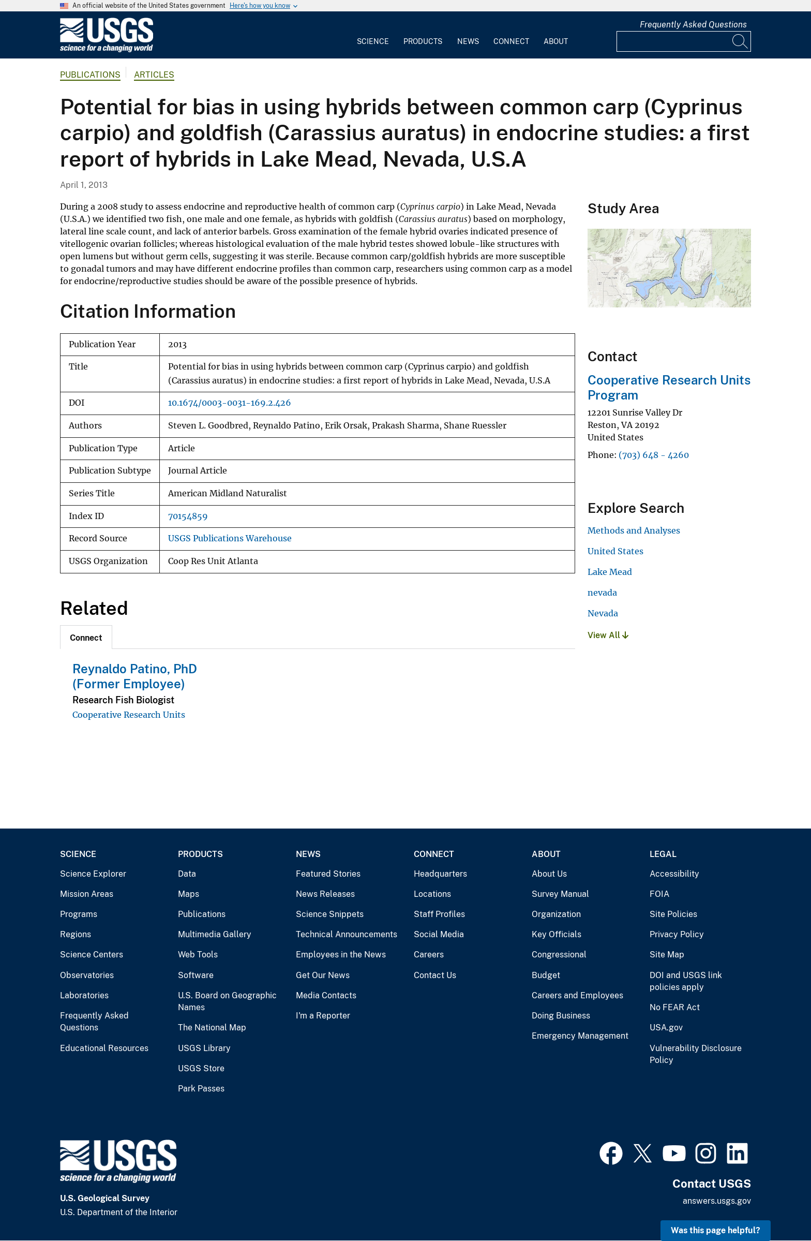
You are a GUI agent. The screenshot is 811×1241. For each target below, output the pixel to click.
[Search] (740, 41)
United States (615, 551)
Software (196, 975)
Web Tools (198, 954)
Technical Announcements (346, 934)
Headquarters (440, 874)
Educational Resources (104, 1048)
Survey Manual (560, 894)
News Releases (325, 894)
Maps (188, 894)
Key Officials (556, 934)
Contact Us (435, 975)
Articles (154, 75)
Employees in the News (341, 954)
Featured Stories (328, 874)
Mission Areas (86, 894)
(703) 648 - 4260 (654, 455)
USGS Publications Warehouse (230, 538)
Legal (663, 854)
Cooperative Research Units (128, 715)
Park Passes (201, 1089)
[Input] (684, 41)
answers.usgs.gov (717, 1201)
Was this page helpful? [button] (715, 1230)
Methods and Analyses (634, 530)
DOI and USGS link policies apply (686, 981)
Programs (78, 914)
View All (608, 635)
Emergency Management (580, 1036)
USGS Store (201, 1068)
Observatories (87, 975)
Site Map (667, 954)
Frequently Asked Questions (693, 24)
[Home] (106, 50)
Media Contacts (326, 995)
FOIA (659, 894)
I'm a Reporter (323, 1016)
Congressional (559, 954)
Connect (511, 41)
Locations (432, 894)
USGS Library (204, 1048)
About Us (549, 874)
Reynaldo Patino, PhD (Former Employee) (134, 676)
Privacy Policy (677, 934)
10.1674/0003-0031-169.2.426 (229, 403)
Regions (75, 934)
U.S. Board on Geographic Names (227, 1002)
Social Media (439, 934)
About (556, 41)
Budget (546, 975)
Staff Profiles (439, 914)
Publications (90, 75)
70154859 (188, 516)
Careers (429, 954)
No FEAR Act (675, 1007)
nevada (602, 592)
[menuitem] (373, 35)
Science (373, 41)
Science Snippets (330, 914)
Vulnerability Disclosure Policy (696, 1054)
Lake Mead (610, 572)
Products (422, 41)
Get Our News (323, 975)
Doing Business (561, 1016)
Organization (556, 914)
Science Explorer (93, 874)
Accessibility (674, 874)
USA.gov (666, 1027)
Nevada (603, 613)
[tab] (86, 637)
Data (187, 874)
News (468, 41)
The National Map (212, 1027)
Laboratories (84, 995)
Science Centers (91, 954)
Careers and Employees (577, 995)
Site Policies (673, 914)
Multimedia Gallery (214, 934)
